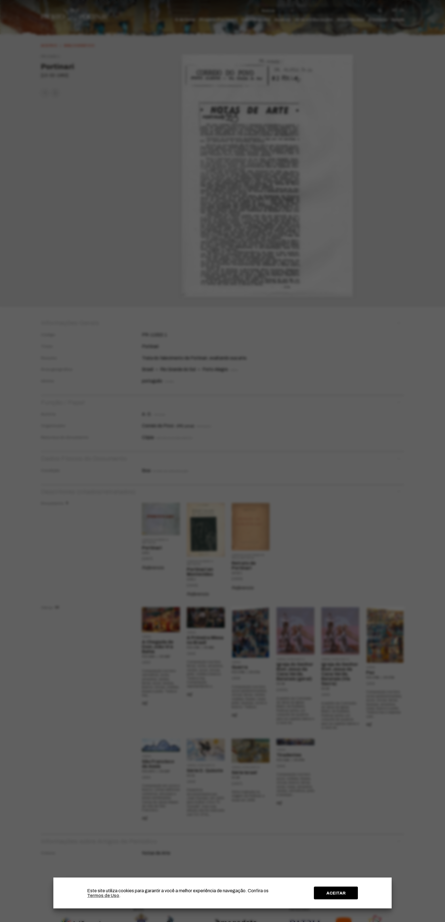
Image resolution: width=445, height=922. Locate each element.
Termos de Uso (103, 895)
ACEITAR (336, 893)
